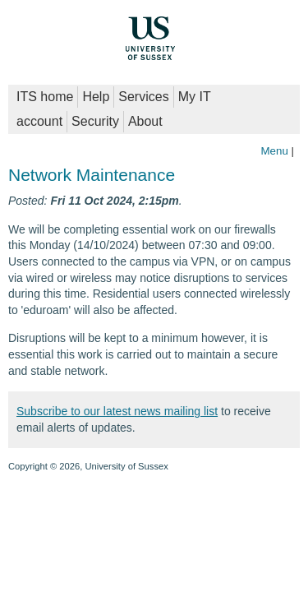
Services (143, 97)
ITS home (44, 97)
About (145, 121)
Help (95, 97)
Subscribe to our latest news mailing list (117, 411)
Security (95, 121)
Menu (273, 151)
